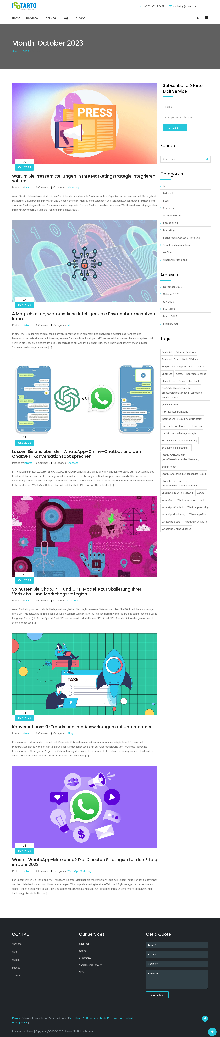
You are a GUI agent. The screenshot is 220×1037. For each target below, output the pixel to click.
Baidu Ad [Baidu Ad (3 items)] (167, 352)
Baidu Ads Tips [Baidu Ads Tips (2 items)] (170, 359)
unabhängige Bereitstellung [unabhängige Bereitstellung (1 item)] (177, 492)
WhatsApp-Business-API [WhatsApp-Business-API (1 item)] (190, 500)
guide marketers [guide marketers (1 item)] (171, 404)
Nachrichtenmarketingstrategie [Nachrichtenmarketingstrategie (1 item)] (179, 433)
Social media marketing (176, 245)
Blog (65, 18)
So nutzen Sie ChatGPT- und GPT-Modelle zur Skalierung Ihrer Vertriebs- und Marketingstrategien (76, 591)
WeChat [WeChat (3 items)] (201, 492)
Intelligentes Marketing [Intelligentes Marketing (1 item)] (175, 411)
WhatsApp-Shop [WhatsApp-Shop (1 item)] (198, 514)
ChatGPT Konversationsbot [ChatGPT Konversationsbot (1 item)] (191, 373)
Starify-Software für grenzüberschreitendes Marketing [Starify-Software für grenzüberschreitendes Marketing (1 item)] (180, 457)
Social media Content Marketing (181, 237)
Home (16, 18)
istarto (28, 187)
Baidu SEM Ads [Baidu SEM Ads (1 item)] (190, 359)
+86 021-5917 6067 (153, 6)
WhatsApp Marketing (79, 871)
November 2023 (172, 286)
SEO (81, 972)
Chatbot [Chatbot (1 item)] (201, 366)
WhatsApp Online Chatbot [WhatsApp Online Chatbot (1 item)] (176, 528)
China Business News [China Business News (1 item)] (173, 381)
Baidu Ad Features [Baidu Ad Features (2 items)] (186, 352)
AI (68, 325)
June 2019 (169, 309)
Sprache (79, 18)
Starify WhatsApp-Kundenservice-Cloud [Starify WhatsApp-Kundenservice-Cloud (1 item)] (184, 473)
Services (32, 18)
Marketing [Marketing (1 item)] (196, 426)
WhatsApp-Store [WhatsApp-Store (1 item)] (171, 521)
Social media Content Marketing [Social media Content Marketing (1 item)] (179, 440)
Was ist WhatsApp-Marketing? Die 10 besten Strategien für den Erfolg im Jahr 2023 (84, 862)
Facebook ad (170, 222)
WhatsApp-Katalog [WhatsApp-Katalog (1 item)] (198, 507)
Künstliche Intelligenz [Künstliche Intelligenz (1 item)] (174, 426)
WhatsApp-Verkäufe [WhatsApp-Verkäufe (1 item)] (195, 521)
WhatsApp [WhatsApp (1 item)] (167, 500)
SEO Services (90, 1018)
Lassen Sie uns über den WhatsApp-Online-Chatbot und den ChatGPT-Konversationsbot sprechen (76, 454)
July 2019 (168, 301)
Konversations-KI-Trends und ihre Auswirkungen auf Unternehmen (82, 727)
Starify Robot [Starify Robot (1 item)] (169, 466)
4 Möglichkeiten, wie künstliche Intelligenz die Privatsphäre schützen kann (83, 316)
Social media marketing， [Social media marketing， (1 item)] (176, 447)
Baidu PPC (106, 1018)
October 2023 (171, 294)
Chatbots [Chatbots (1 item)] (167, 373)
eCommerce (85, 958)
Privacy (16, 1018)
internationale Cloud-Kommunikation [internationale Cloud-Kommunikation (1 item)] (182, 418)
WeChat (167, 252)
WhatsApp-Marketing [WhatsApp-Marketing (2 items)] (173, 514)
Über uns (50, 18)
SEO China (75, 1018)
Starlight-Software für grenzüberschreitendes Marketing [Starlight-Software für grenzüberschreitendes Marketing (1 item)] (180, 483)
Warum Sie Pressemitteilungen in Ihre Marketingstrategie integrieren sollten (83, 178)
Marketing (73, 187)
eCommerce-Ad (172, 215)
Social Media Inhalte (90, 965)
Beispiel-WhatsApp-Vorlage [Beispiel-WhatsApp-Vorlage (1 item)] (177, 366)
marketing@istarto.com (185, 6)
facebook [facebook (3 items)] (194, 381)
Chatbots (72, 462)
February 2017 (171, 323)
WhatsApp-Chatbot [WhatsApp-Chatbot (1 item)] (172, 507)
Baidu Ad (168, 193)
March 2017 (170, 316)
